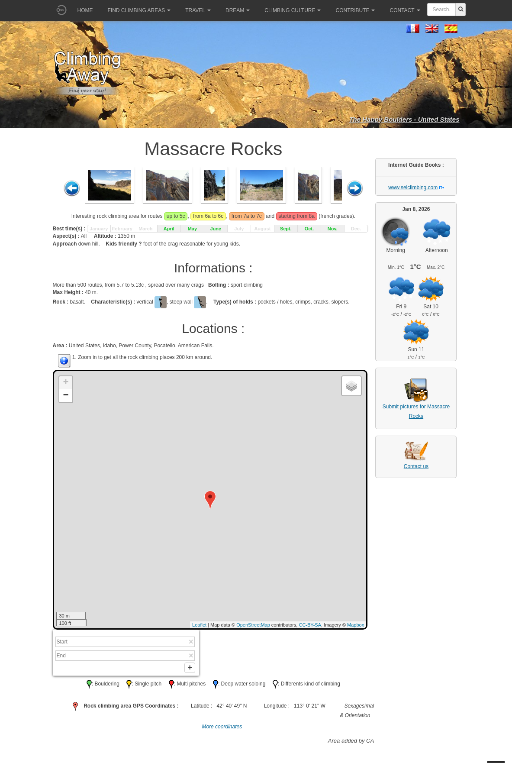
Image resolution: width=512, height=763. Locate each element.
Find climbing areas (139, 10)
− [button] (65, 395)
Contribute (355, 10)
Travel (198, 10)
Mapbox (355, 624)
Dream (237, 10)
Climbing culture (292, 10)
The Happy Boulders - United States (404, 119)
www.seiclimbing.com (413, 187)
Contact (405, 10)
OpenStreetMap (253, 624)
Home (85, 10)
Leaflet (199, 624)
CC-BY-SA (310, 624)
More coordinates (222, 729)
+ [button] (65, 382)
